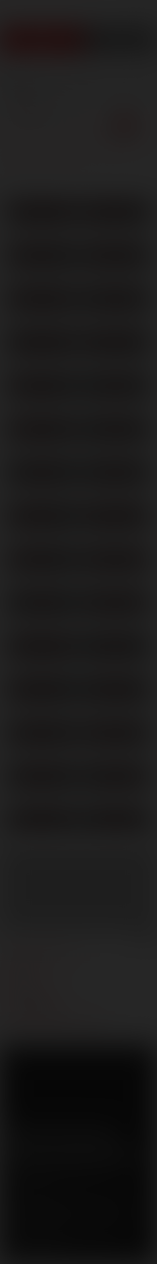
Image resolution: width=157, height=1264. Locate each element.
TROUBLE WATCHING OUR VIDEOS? (56, 1025)
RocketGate (36, 1214)
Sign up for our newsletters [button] (72, 1156)
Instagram (105, 1134)
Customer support (37, 1013)
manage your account (42, 951)
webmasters (26, 964)
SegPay (103, 1206)
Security (109, 1194)
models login (28, 1000)
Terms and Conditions (33, 1194)
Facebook (12, 1134)
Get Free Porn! (120, 40)
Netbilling (76, 1206)
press (15, 976)
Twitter (35, 1134)
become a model (31, 988)
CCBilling (48, 1206)
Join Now (41, 40)
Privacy (80, 1194)
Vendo (125, 1206)
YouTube (59, 1134)
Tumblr (82, 1134)
